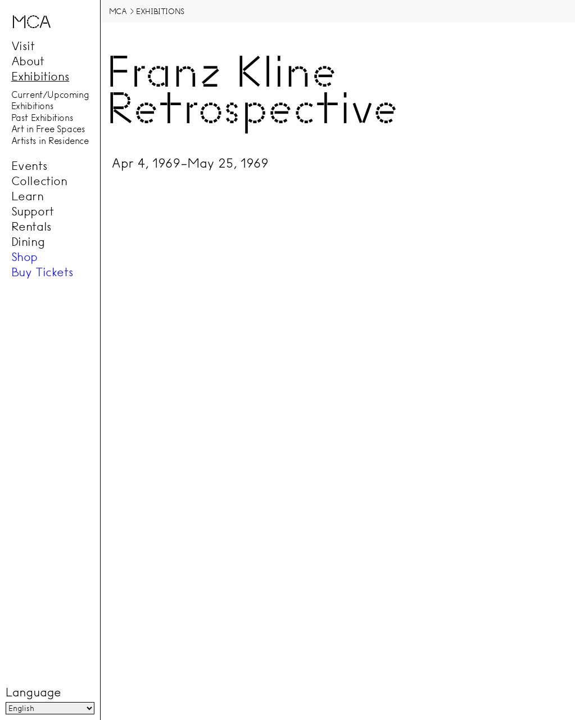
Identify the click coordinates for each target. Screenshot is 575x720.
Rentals (31, 226)
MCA (118, 11)
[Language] (50, 708)
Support (32, 211)
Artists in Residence (50, 140)
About (27, 61)
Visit (23, 46)
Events (29, 166)
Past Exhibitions (42, 117)
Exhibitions (40, 76)
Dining (28, 242)
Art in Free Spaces (48, 129)
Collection (39, 181)
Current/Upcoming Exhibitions (50, 100)
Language (33, 692)
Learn (27, 196)
